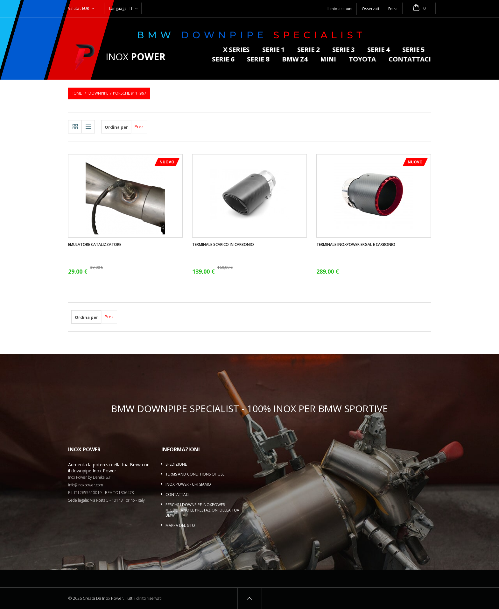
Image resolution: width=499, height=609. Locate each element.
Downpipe (98, 93)
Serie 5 (413, 50)
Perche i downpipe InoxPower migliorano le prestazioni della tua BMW (202, 510)
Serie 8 (258, 59)
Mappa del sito (180, 525)
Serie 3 (343, 50)
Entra (392, 8)
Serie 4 (378, 50)
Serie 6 (223, 59)
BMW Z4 (294, 59)
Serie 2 (308, 50)
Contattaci (410, 59)
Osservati (370, 8)
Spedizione (176, 464)
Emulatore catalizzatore (94, 244)
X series (236, 50)
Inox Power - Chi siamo (188, 484)
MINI (328, 59)
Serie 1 (273, 50)
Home (76, 93)
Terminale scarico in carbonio (223, 244)
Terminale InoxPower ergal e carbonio (355, 244)
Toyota (362, 59)
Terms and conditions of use (194, 474)
